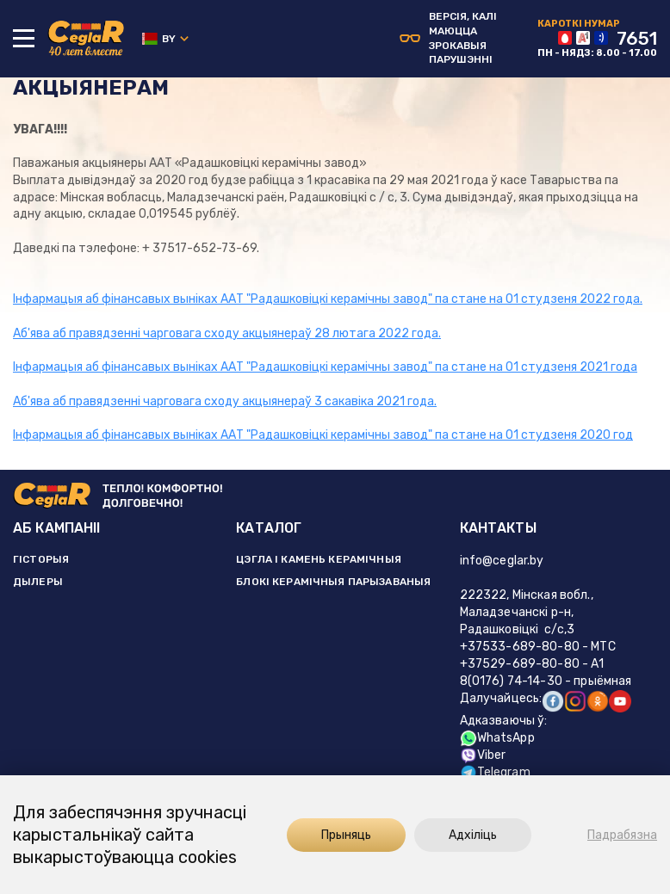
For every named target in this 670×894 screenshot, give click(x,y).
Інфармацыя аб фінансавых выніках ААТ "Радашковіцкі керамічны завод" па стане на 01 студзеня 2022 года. (327, 299)
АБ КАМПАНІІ (57, 528)
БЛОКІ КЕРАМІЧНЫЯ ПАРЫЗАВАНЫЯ (333, 582)
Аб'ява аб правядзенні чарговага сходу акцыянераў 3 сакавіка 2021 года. (225, 401)
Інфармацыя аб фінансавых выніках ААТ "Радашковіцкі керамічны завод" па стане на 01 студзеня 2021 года (325, 367)
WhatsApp (497, 738)
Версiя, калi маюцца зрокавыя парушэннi (448, 37)
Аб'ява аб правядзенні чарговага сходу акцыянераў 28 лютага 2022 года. (227, 333)
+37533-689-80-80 (520, 646)
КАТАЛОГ (268, 528)
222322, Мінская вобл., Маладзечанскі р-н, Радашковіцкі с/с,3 (526, 612)
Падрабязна (622, 835)
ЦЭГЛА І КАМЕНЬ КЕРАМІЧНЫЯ (318, 559)
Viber (483, 755)
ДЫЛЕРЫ (38, 582)
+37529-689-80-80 (520, 664)
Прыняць (346, 835)
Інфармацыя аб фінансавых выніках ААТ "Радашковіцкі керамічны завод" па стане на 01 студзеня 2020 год (323, 435)
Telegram (495, 772)
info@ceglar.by (502, 560)
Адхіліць (473, 835)
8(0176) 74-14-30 (511, 681)
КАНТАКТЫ (498, 528)
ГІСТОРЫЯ (41, 559)
